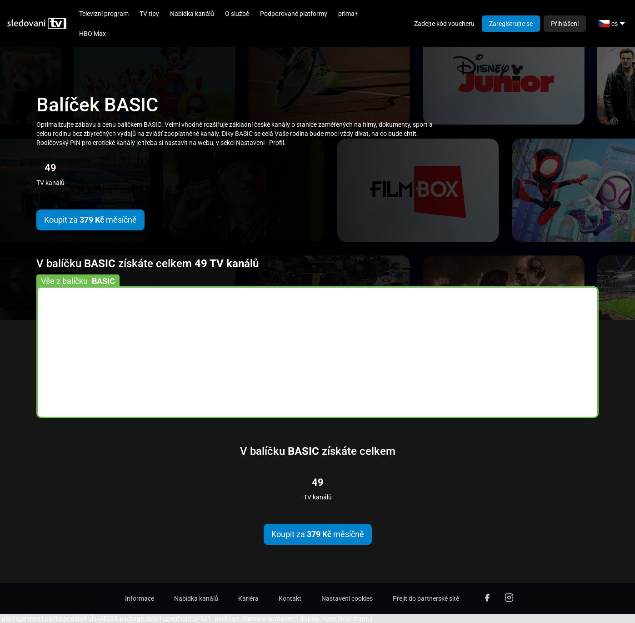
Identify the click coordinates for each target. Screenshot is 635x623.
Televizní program (104, 13)
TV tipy (149, 13)
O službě (237, 13)
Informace (139, 598)
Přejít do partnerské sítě (426, 598)
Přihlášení (565, 23)
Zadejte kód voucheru (444, 23)
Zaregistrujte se (511, 23)
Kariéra (248, 598)
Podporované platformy (293, 13)
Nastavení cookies (347, 598)
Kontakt (290, 598)
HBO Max (92, 33)
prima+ (348, 13)
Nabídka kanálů (192, 13)
